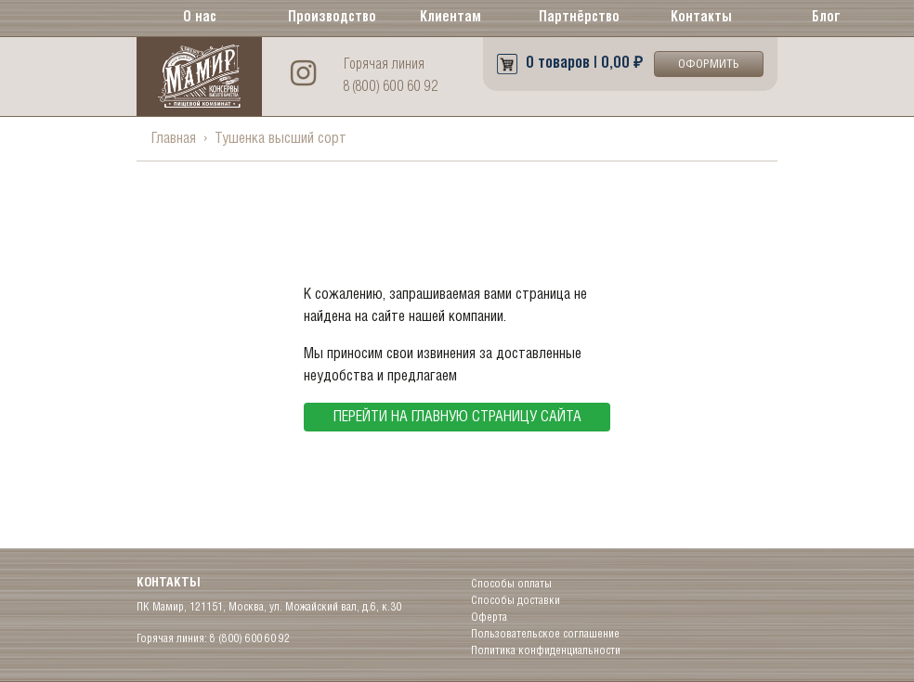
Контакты (701, 17)
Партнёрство (579, 17)
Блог (826, 17)
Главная (173, 139)
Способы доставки (515, 601)
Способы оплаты (511, 584)
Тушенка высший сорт (280, 139)
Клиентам (450, 17)
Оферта (489, 617)
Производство (328, 17)
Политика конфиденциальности (545, 651)
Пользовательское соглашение (545, 634)
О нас (199, 17)
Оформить (708, 64)
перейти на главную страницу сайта (457, 417)
